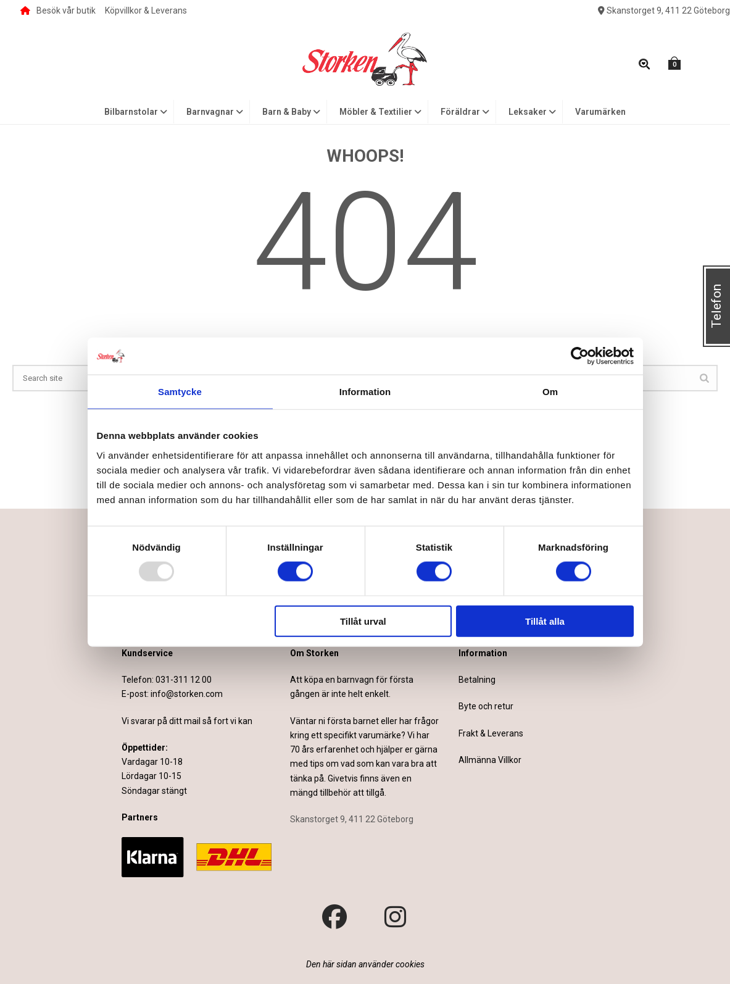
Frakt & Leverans (490, 733)
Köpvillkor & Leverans (146, 10)
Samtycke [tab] (180, 391)
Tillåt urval (363, 620)
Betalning (477, 680)
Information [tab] (365, 391)
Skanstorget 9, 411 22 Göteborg (664, 10)
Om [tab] (550, 391)
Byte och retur (485, 706)
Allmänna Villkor (489, 760)
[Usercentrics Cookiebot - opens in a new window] (580, 356)
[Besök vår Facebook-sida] (334, 917)
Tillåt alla (545, 620)
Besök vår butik (58, 10)
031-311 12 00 (184, 680)
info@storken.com (187, 694)
